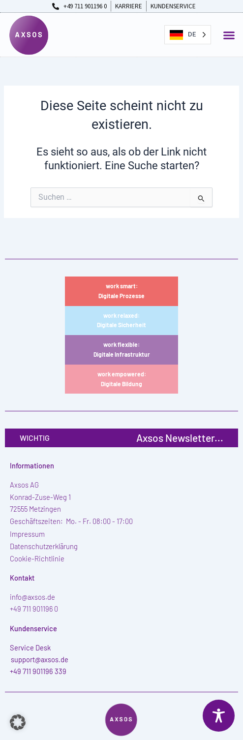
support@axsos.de (39, 659)
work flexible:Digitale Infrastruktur (121, 349)
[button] (229, 35)
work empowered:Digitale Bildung (121, 378)
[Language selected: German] (187, 34)
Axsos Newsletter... (179, 438)
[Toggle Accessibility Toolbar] (219, 716)
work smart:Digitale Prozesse (121, 290)
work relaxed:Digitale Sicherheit (121, 320)
